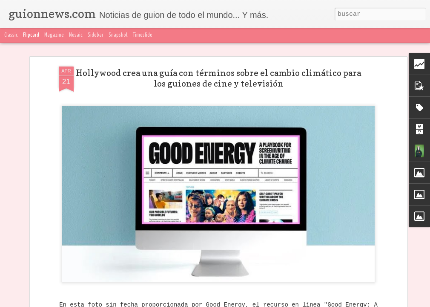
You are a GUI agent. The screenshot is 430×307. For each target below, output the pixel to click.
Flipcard (31, 35)
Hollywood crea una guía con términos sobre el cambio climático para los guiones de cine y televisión (218, 78)
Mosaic (76, 35)
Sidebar (95, 35)
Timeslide (142, 35)
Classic (11, 35)
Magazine (54, 35)
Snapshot (118, 35)
